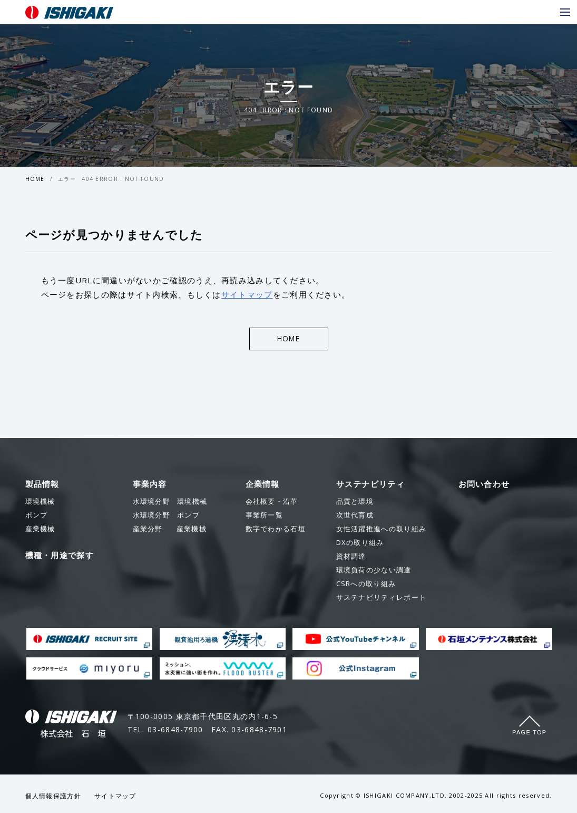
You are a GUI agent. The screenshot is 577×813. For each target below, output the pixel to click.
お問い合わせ (484, 485)
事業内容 (150, 485)
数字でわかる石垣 (276, 529)
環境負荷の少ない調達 (374, 571)
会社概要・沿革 (272, 502)
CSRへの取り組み (366, 584)
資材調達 (351, 557)
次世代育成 (355, 516)
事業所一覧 (264, 516)
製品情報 (42, 485)
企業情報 (263, 485)
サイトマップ (247, 294)
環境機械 (170, 502)
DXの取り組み (360, 543)
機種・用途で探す (59, 556)
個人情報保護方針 (53, 796)
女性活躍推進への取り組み (381, 529)
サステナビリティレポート (381, 598)
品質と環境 (355, 502)
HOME (35, 179)
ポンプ (166, 516)
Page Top (529, 733)
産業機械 (170, 529)
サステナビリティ (370, 485)
